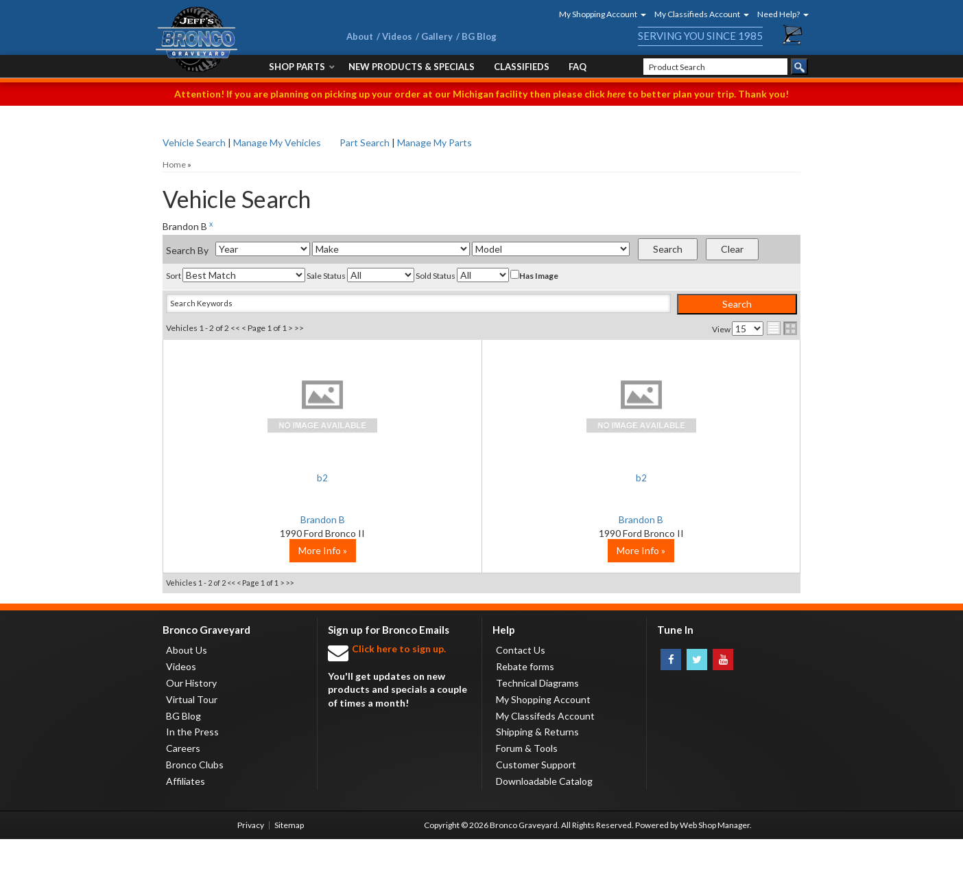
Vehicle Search (194, 142)
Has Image (534, 275)
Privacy (250, 880)
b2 (268, 477)
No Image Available (269, 405)
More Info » (269, 605)
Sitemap (289, 880)
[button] (598, 14)
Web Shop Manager (715, 880)
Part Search (365, 142)
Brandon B (269, 519)
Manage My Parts (434, 142)
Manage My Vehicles (277, 142)
